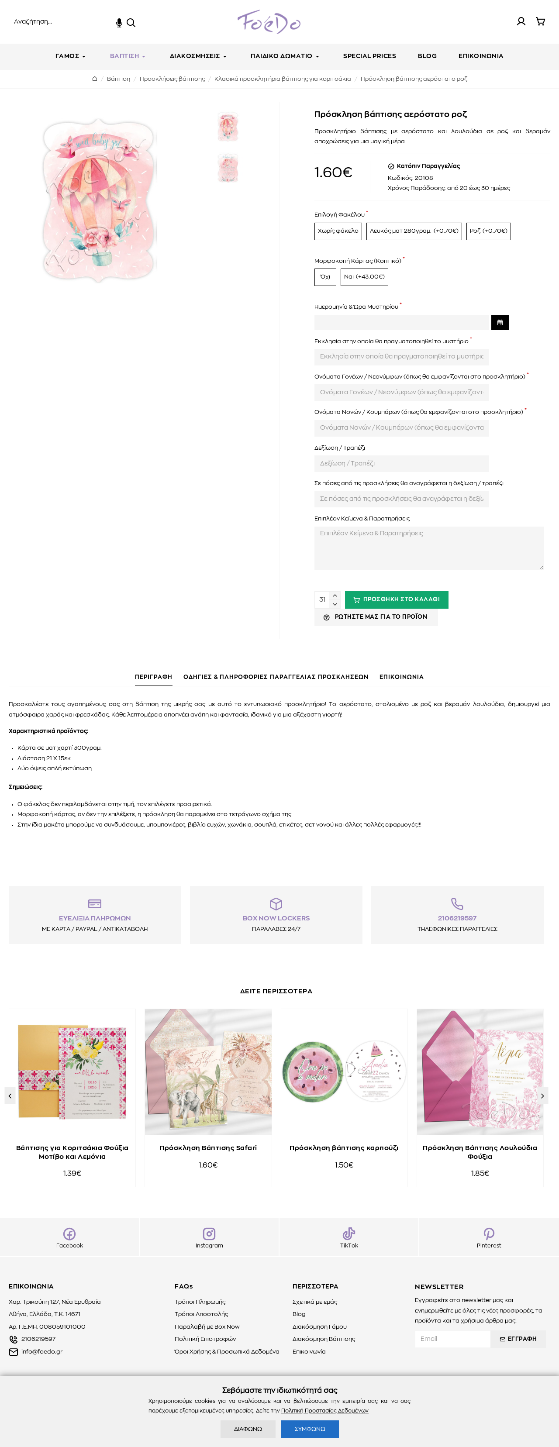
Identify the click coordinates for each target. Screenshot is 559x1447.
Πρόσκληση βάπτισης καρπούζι (344, 1148)
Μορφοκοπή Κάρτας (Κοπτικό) (357, 261)
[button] (9, 1095)
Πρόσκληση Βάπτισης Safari (208, 1148)
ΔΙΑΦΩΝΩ (248, 1429)
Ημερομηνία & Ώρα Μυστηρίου (356, 307)
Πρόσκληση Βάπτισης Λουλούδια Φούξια (480, 1152)
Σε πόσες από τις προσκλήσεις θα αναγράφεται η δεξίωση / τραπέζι (409, 483)
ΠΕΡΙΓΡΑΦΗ (154, 677)
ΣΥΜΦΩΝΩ (310, 1429)
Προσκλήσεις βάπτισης (172, 79)
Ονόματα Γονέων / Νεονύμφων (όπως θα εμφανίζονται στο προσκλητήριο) (419, 377)
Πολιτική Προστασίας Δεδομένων (325, 1410)
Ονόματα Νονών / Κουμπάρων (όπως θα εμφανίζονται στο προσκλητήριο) (418, 412)
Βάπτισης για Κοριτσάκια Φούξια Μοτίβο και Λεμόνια (72, 1152)
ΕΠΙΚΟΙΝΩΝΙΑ (402, 677)
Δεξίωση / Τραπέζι (339, 448)
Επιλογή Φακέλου (339, 215)
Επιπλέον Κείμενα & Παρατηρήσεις (362, 519)
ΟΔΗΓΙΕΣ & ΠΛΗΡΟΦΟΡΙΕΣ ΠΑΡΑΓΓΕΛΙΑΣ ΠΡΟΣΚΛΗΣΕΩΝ (276, 677)
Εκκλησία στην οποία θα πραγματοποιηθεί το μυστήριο (391, 342)
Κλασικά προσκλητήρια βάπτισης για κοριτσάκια (282, 79)
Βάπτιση (118, 79)
